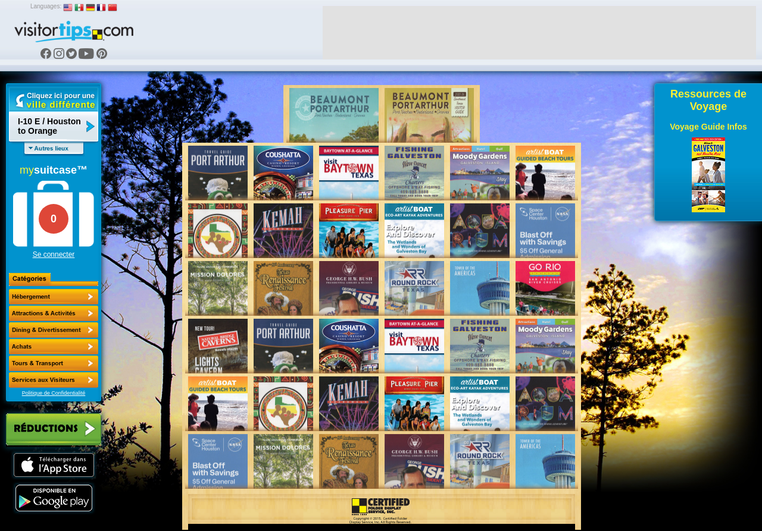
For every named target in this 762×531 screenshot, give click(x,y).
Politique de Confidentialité (54, 393)
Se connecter (54, 254)
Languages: (45, 6)
